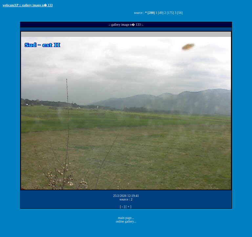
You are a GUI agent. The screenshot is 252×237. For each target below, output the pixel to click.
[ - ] (122, 206)
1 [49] (159, 12)
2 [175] (169, 12)
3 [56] (178, 12)
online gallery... (126, 221)
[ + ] (128, 206)
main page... (126, 218)
